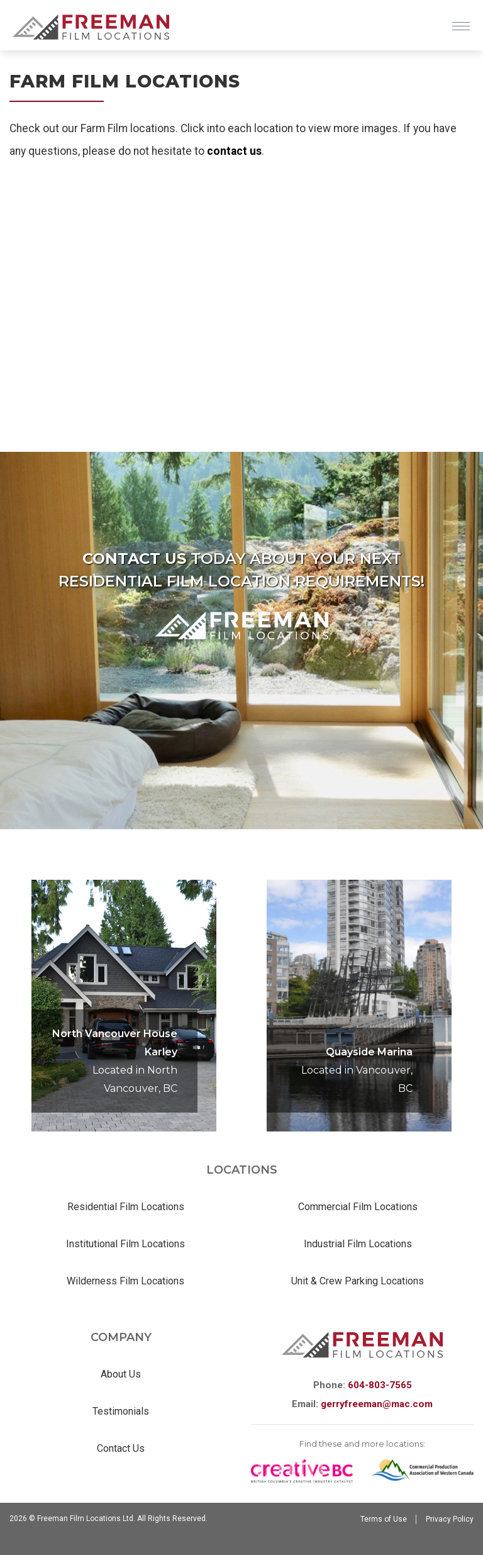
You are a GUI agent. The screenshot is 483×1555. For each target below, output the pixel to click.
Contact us (134, 558)
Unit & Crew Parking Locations (357, 1281)
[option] (359, 1005)
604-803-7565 (380, 1385)
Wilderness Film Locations (125, 1281)
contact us (234, 151)
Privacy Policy (450, 1519)
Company (121, 1337)
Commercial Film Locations (358, 1207)
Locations (241, 1170)
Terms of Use (383, 1519)
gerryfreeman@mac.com (377, 1404)
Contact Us (121, 1448)
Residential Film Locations (125, 1207)
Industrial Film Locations (358, 1244)
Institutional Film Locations (125, 1244)
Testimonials (120, 1411)
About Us (121, 1374)
